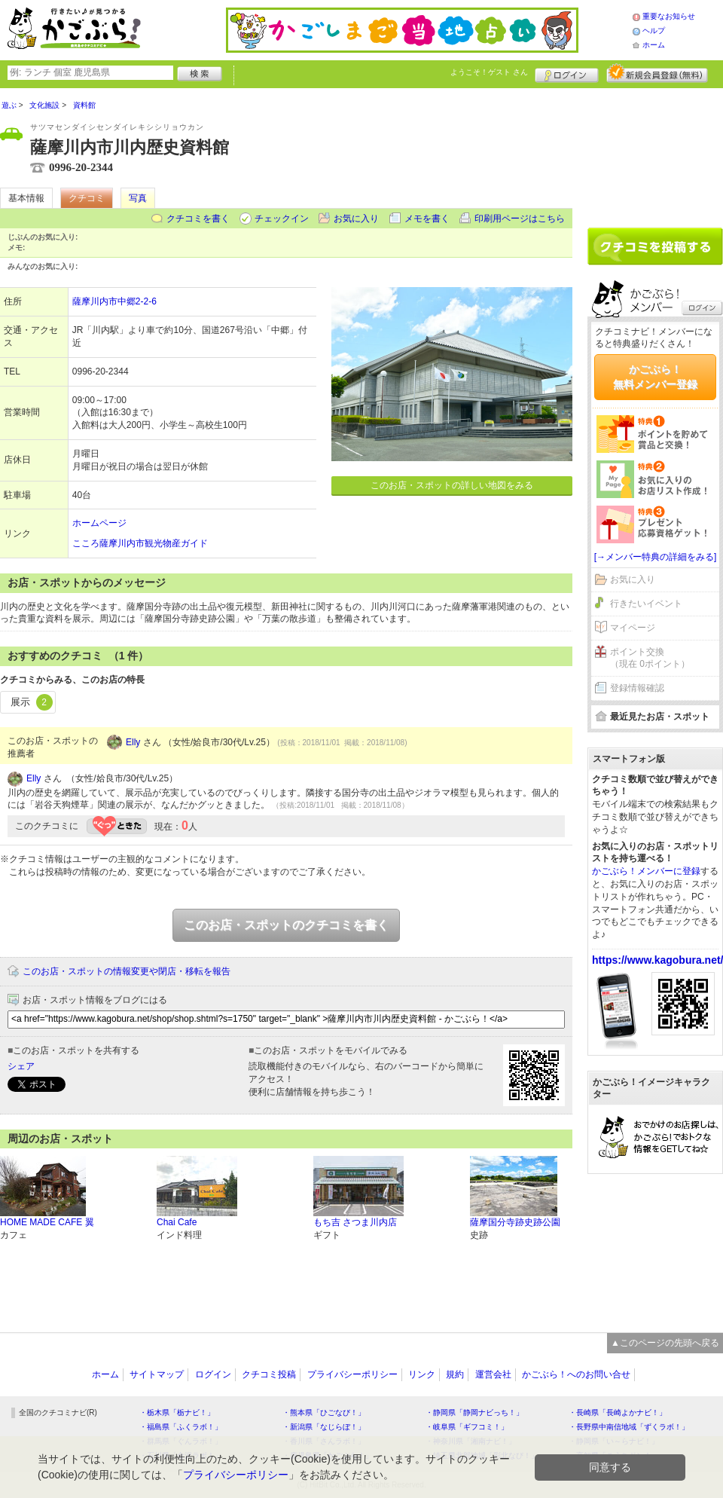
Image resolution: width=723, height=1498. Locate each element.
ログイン (567, 73)
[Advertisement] (655, 152)
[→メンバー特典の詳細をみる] (655, 557)
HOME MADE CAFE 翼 (47, 1222)
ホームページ (99, 523)
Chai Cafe (177, 1222)
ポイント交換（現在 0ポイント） (650, 658)
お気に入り (356, 218)
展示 (32, 702)
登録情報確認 (637, 688)
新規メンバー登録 (657, 73)
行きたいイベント (646, 603)
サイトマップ (157, 1374)
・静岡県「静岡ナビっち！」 (474, 1412)
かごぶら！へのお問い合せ (576, 1374)
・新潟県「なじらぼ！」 (323, 1427)
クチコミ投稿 (269, 1374)
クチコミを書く (198, 218)
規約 (455, 1374)
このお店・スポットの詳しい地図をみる (452, 485)
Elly (133, 742)
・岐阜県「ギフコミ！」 (467, 1427)
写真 (138, 198)
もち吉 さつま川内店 (355, 1222)
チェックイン (282, 218)
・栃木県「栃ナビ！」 (177, 1412)
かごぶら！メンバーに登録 (646, 871)
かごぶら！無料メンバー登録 (655, 376)
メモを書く (427, 218)
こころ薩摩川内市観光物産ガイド (140, 543)
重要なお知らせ (668, 16)
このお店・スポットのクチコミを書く (286, 925)
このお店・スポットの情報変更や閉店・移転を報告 (126, 971)
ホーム (653, 45)
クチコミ (87, 198)
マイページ (632, 627)
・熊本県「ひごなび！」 (323, 1412)
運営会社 (493, 1374)
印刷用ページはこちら (519, 218)
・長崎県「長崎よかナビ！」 (618, 1412)
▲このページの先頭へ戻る (665, 1343)
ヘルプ (653, 30)
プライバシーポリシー (352, 1374)
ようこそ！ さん (489, 72)
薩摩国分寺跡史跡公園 (515, 1222)
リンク (421, 1374)
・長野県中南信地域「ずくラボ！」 (629, 1427)
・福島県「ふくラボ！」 (180, 1427)
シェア (21, 1066)
